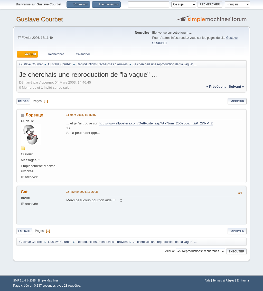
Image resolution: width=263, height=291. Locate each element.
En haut (24, 231)
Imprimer (237, 101)
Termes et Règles (223, 280)
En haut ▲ (243, 280)
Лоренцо (34, 115)
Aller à (169, 251)
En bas (23, 101)
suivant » (236, 86)
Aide (207, 280)
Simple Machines (48, 280)
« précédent (216, 86)
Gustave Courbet (39, 19)
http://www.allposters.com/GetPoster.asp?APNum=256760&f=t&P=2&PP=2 (156, 123)
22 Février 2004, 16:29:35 (82, 191)
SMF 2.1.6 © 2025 (24, 280)
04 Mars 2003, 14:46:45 (81, 114)
